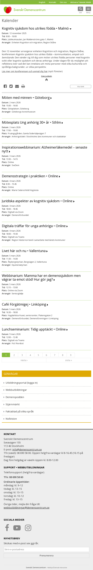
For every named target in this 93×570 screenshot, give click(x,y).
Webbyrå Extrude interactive (57, 568)
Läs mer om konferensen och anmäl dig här (25, 71)
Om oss (63, 2)
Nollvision (11, 418)
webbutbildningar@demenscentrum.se (26, 507)
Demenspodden (15, 397)
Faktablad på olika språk (20, 411)
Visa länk (80, 86)
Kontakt (52, 2)
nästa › (24, 360)
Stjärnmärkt (13, 404)
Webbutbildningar (16, 389)
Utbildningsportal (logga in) (22, 382)
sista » (68, 360)
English (42, 2)
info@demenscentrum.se (27, 449)
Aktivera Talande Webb (80, 2)
